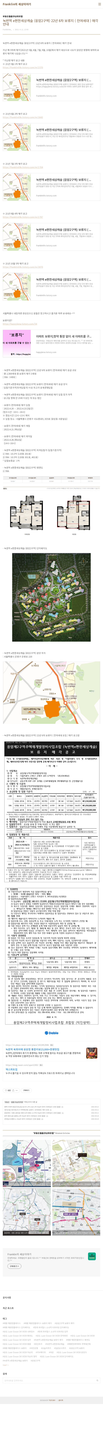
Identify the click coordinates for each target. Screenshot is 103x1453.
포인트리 (38, 1350)
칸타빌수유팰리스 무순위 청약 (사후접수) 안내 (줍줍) (22, 1125)
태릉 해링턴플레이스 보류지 (15, 1354)
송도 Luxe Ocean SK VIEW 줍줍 (17, 1350)
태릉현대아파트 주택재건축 (79, 1350)
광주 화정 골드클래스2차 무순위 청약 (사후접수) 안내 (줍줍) (24, 1122)
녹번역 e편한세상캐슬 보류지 (16, 1366)
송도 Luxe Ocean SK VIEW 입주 (17, 1346)
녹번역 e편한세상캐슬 (55, 1350)
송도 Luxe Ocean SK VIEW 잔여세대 (52, 1341)
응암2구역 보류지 (77, 1354)
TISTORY (52, 1406)
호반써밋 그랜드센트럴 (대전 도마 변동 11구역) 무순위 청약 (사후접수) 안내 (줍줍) (32, 1119)
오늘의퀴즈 (46, 1354)
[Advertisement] (51, 1063)
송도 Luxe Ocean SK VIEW (83, 1341)
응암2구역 (36, 1366)
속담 (52, 1358)
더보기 (5, 1371)
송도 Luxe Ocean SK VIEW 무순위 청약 (20, 1362)
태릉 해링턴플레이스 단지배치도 (17, 1333)
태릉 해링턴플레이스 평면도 (78, 1346)
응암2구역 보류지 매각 (65, 1329)
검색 (97, 1386)
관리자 (61, 1406)
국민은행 (34, 1354)
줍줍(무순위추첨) (17, 1108)
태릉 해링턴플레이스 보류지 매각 (38, 1329)
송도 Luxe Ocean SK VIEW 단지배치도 (57, 1362)
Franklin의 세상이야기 (17, 4)
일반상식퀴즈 (60, 1354)
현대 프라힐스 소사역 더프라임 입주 (53, 1337)
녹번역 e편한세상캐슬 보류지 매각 (49, 1346)
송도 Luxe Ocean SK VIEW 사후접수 (19, 1337)
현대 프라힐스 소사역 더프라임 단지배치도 (51, 1333)
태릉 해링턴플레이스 (12, 1329)
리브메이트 (41, 1358)
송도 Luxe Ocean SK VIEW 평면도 (18, 1341)
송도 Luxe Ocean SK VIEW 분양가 (72, 1358)
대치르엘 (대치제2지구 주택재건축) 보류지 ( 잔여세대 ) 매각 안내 (26, 1116)
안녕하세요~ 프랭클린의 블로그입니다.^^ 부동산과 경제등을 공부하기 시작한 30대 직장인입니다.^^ (45, 1265)
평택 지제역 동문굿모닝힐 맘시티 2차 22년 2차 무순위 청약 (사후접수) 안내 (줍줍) (32, 1113)
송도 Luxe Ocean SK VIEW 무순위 (18, 1358)
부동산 (7, 1108)
